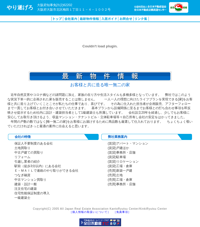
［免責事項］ (122, 212)
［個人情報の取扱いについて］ (89, 212)
